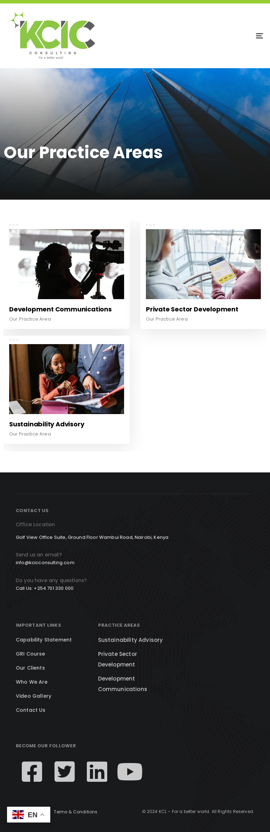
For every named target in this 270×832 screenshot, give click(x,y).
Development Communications (122, 684)
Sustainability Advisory (130, 640)
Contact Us (31, 710)
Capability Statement (44, 639)
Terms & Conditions (75, 812)
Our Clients (30, 667)
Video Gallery (33, 695)
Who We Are (32, 681)
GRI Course (30, 653)
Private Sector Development (117, 659)
